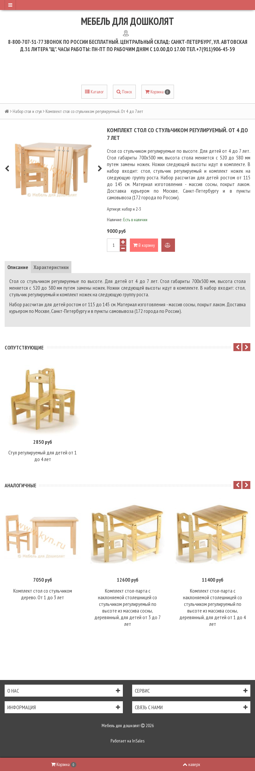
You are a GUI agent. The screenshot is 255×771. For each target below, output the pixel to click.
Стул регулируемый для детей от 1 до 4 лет (42, 455)
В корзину (144, 245)
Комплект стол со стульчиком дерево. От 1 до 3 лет (42, 594)
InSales (138, 741)
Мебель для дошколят (127, 21)
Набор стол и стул (27, 111)
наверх (191, 764)
